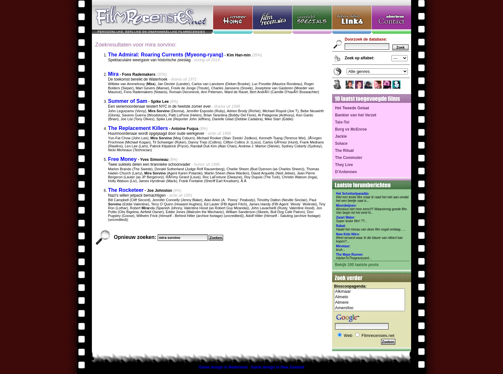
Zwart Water (345, 217)
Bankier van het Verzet (355, 115)
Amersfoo (369, 308)
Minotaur (343, 246)
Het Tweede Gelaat (352, 108)
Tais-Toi (342, 122)
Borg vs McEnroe (351, 129)
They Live (344, 164)
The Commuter (348, 157)
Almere (369, 302)
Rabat (340, 226)
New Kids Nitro (347, 234)
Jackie (341, 136)
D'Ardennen (346, 172)
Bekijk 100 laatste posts (357, 264)
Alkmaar (369, 291)
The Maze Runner (349, 254)
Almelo (369, 297)
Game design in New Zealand (277, 367)
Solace (341, 143)
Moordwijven (346, 205)
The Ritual (344, 150)
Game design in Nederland (223, 367)
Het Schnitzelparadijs (352, 193)
